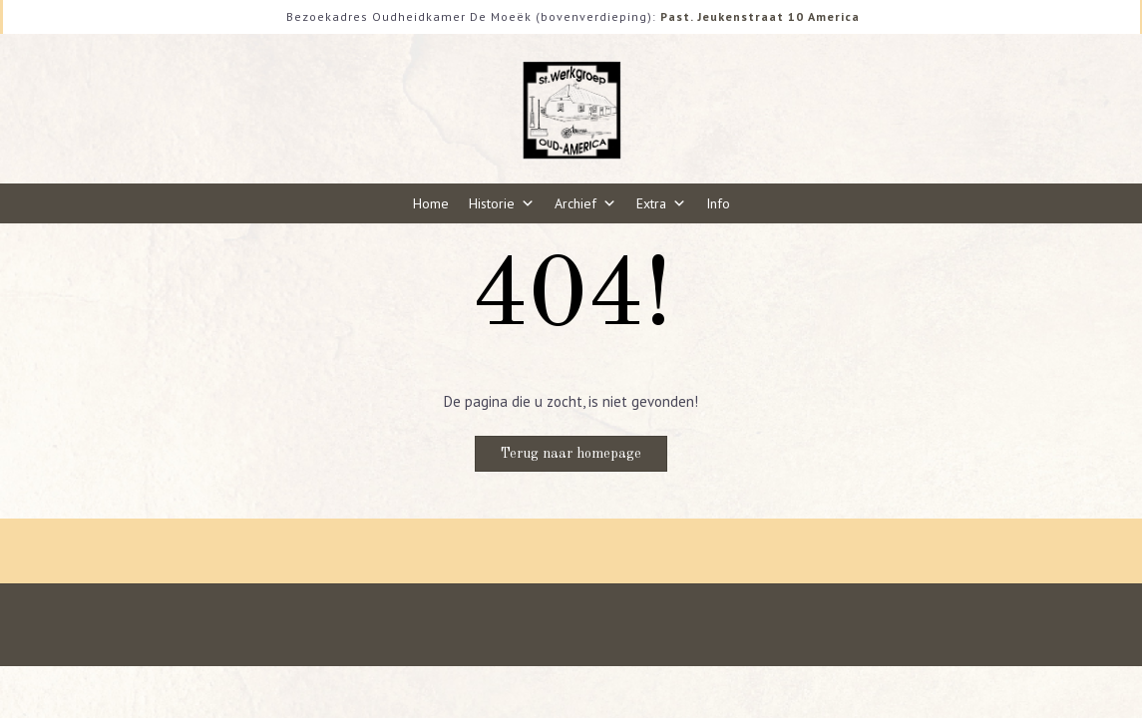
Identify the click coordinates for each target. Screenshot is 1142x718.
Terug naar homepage (571, 454)
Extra (661, 203)
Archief (585, 203)
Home (431, 203)
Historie (502, 203)
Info (718, 203)
